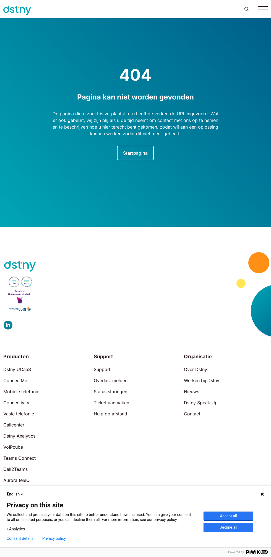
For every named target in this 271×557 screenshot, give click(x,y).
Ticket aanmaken (111, 402)
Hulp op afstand (110, 414)
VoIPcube (13, 447)
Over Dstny (195, 369)
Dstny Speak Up (201, 402)
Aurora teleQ (16, 480)
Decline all (228, 527)
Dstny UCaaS (17, 369)
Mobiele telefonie (21, 391)
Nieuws (191, 391)
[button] (246, 9)
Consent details (20, 538)
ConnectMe (15, 380)
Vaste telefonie (18, 414)
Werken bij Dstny (201, 380)
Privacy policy (54, 538)
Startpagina (135, 153)
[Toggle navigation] (263, 9)
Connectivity (16, 402)
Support (102, 369)
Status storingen (110, 391)
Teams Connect (19, 458)
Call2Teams (15, 469)
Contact (192, 414)
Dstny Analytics (19, 436)
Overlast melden (110, 380)
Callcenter (13, 425)
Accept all (228, 516)
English (15, 494)
